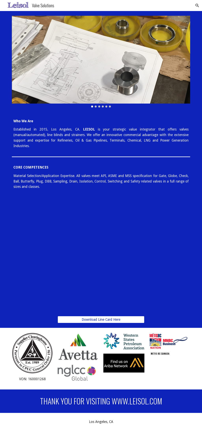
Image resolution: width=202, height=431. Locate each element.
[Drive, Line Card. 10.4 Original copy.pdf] (101, 256)
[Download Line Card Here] (101, 319)
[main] (101, 133)
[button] (197, 5)
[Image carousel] (101, 62)
